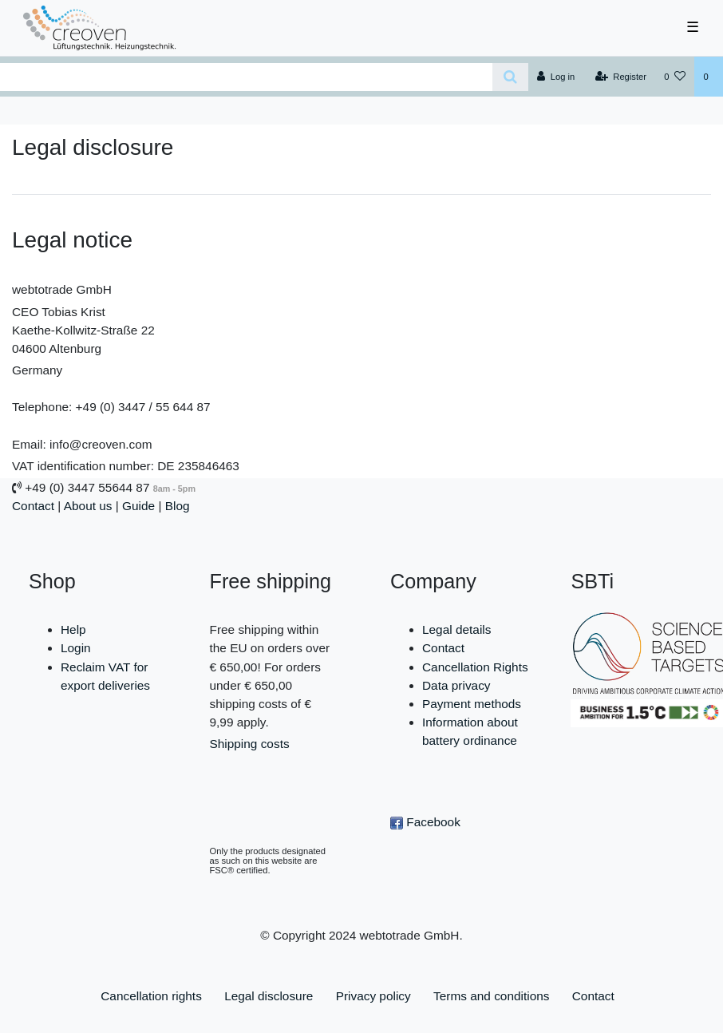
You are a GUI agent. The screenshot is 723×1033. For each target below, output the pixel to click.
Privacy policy (373, 996)
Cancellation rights (151, 996)
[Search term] (246, 77)
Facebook (425, 822)
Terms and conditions (491, 996)
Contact (33, 506)
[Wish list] (674, 77)
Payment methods (471, 703)
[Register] (621, 77)
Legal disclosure (268, 996)
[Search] (510, 77)
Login (76, 648)
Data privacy (456, 685)
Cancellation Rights (475, 667)
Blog (177, 506)
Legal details (456, 629)
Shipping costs (250, 743)
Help (73, 629)
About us (88, 506)
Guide (138, 506)
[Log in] (555, 77)
